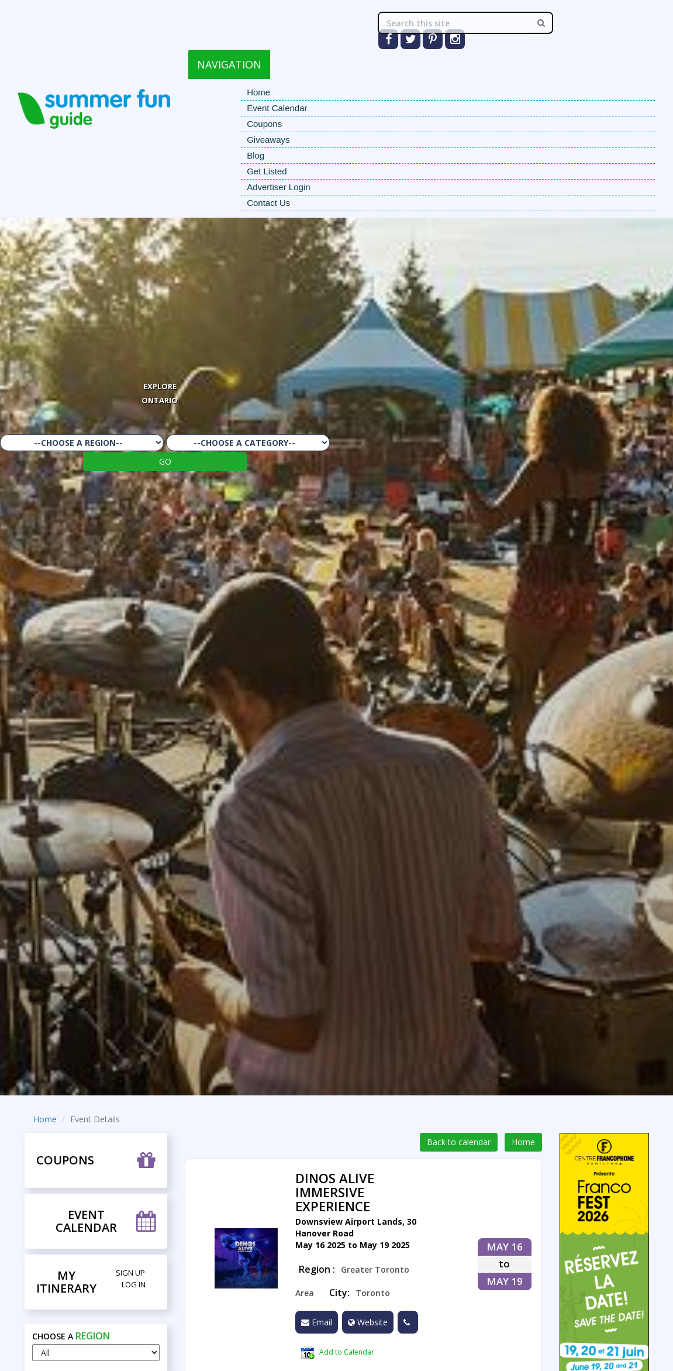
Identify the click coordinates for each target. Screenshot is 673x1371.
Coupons (264, 124)
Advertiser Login (278, 187)
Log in (134, 1284)
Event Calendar (277, 108)
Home (258, 92)
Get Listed (267, 171)
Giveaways (268, 140)
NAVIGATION (229, 64)
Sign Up (130, 1272)
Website (368, 1322)
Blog (255, 155)
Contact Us (268, 203)
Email (316, 1322)
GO (165, 461)
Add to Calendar (337, 1353)
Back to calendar (459, 1141)
